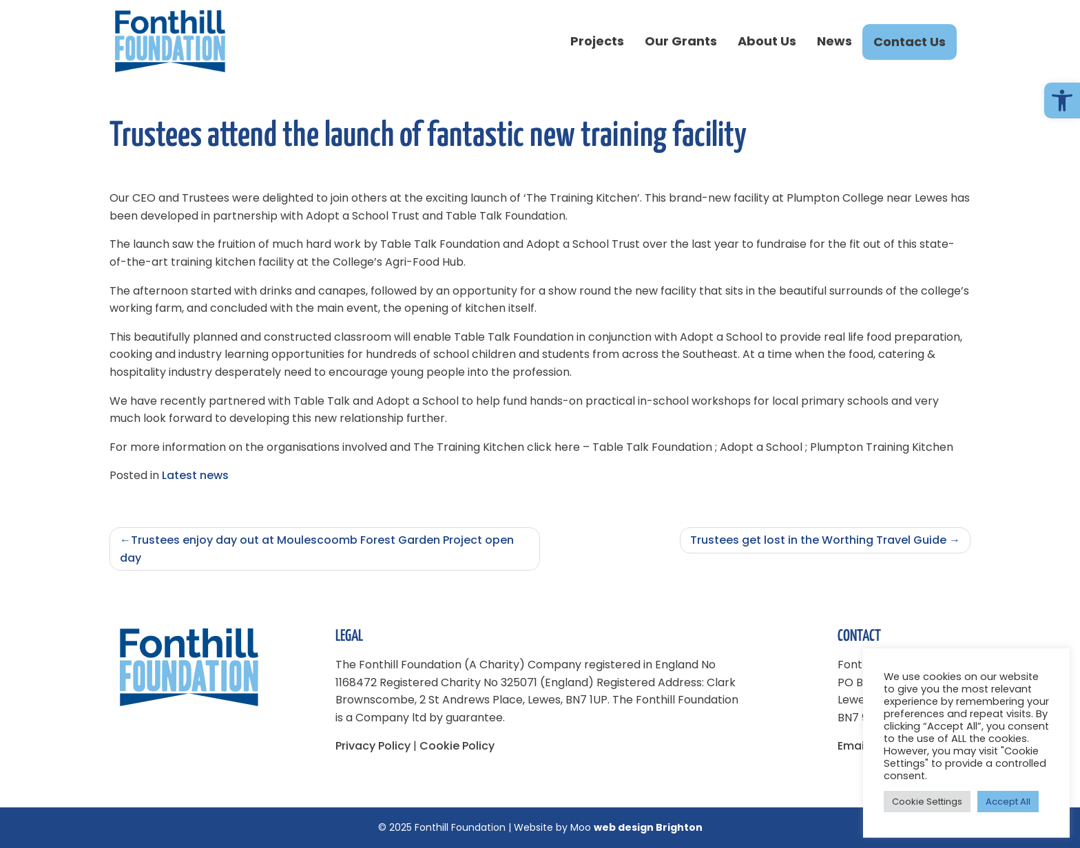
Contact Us (909, 41)
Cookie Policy (457, 746)
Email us (860, 746)
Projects (597, 41)
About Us (767, 41)
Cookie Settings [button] (927, 801)
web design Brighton (648, 827)
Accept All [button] (1008, 801)
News (834, 41)
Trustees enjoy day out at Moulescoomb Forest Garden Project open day (317, 549)
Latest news (195, 475)
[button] (1062, 100)
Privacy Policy (373, 746)
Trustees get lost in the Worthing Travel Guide (818, 540)
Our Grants (681, 41)
